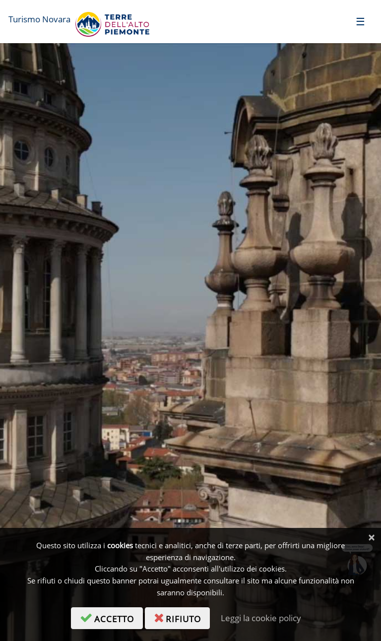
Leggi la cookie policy (261, 618)
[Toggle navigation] (360, 21)
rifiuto (182, 617)
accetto (111, 617)
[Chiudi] (371, 537)
